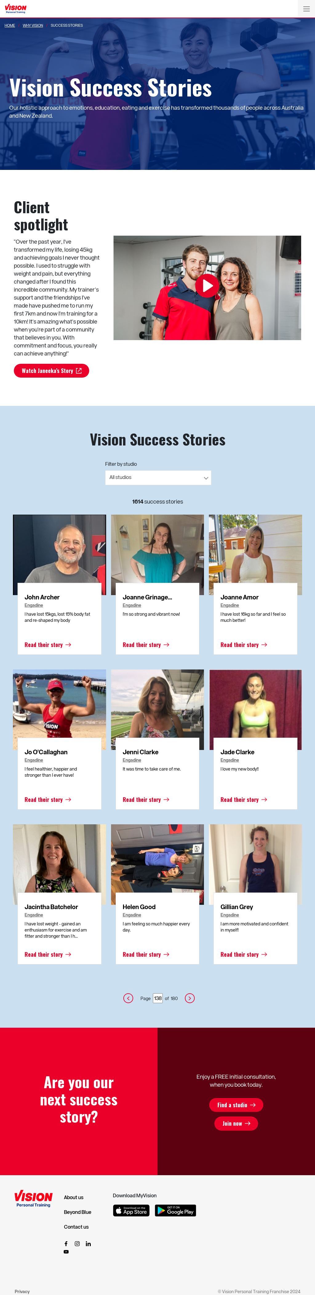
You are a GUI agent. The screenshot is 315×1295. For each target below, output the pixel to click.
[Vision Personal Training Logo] (15, 8)
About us (73, 1197)
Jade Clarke (237, 752)
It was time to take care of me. (152, 769)
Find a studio (232, 1105)
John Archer (42, 597)
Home (10, 25)
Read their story (44, 645)
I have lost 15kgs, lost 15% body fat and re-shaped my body (57, 617)
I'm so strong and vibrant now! (151, 614)
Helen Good (139, 907)
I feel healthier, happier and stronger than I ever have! (51, 772)
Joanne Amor (240, 597)
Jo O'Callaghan (46, 752)
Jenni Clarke (140, 752)
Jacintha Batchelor (51, 907)
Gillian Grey (237, 907)
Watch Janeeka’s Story (48, 371)
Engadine (34, 605)
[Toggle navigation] (306, 8)
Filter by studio (121, 464)
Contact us (76, 1227)
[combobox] (158, 478)
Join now (232, 1124)
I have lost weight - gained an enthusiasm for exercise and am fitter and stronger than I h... (56, 930)
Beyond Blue (77, 1212)
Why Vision (33, 25)
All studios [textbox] (120, 477)
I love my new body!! (240, 769)
